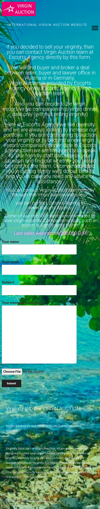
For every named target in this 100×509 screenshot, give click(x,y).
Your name (39, 247)
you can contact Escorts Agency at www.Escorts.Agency (50, 205)
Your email (39, 267)
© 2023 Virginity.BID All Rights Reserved (29, 500)
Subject (39, 287)
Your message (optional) (39, 332)
